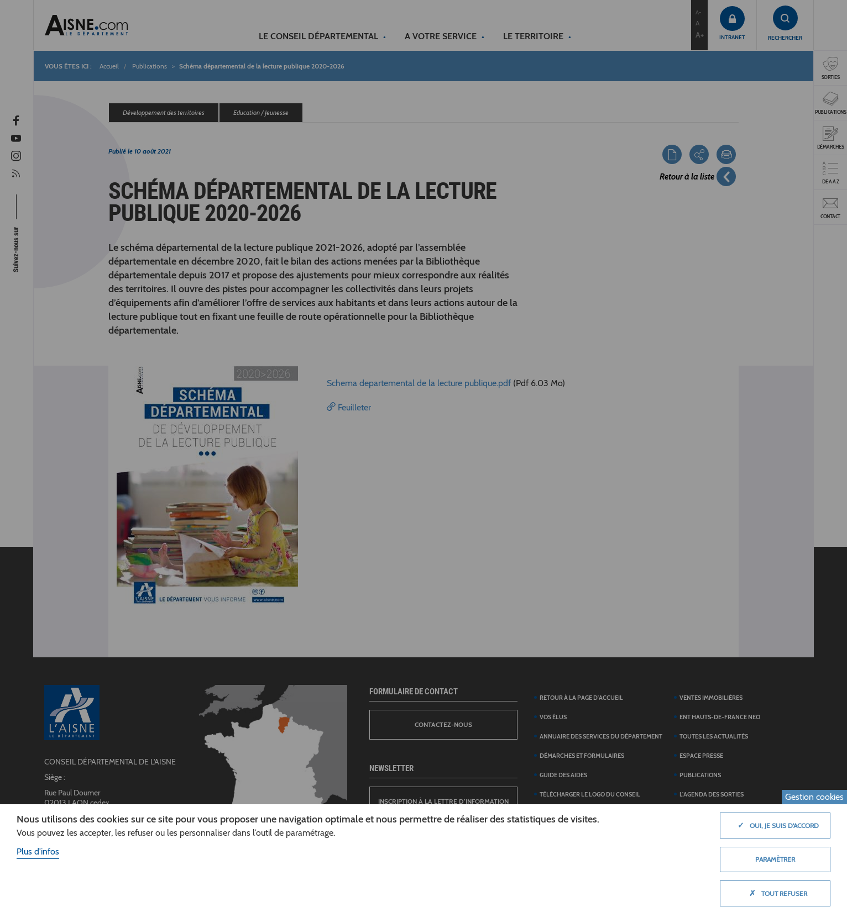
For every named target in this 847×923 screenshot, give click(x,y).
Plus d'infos (38, 851)
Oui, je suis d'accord (775, 825)
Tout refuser (775, 893)
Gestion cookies (814, 797)
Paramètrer (775, 859)
